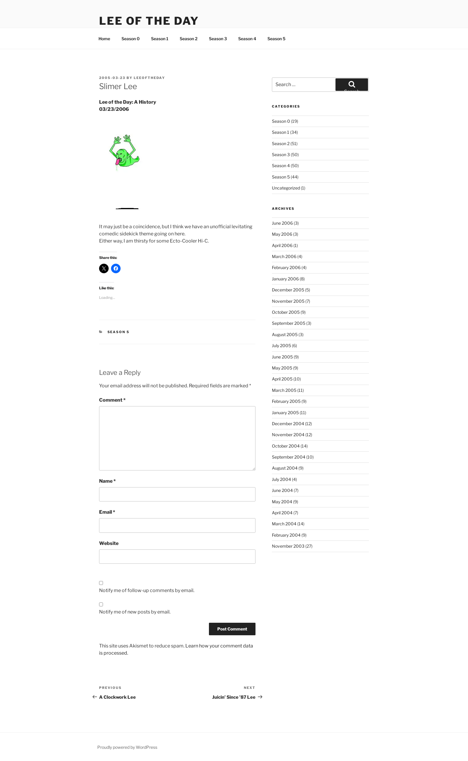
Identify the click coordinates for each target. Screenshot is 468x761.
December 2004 (288, 423)
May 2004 (282, 501)
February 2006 (286, 267)
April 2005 (282, 378)
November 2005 (288, 301)
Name (107, 481)
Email (107, 512)
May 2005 (282, 367)
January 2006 (285, 278)
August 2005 (285, 334)
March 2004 (284, 523)
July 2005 (281, 345)
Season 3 (218, 38)
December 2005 (288, 289)
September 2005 (288, 323)
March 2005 (284, 390)
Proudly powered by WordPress (127, 747)
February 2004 (286, 535)
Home (104, 38)
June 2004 (282, 490)
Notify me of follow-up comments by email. (146, 590)
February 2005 (286, 401)
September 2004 (288, 456)
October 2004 (286, 445)
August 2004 (285, 467)
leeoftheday (149, 78)
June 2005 (282, 356)
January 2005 (285, 412)
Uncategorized (286, 187)
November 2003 (288, 546)
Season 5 (276, 38)
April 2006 (282, 245)
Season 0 (130, 38)
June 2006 (282, 223)
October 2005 (286, 312)
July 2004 (281, 479)
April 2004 (282, 512)
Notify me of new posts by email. (134, 612)
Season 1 (159, 38)
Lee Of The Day (149, 20)
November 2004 (288, 434)
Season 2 (189, 38)
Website (108, 543)
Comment (112, 400)
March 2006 (284, 256)
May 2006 (282, 234)
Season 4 (247, 38)
